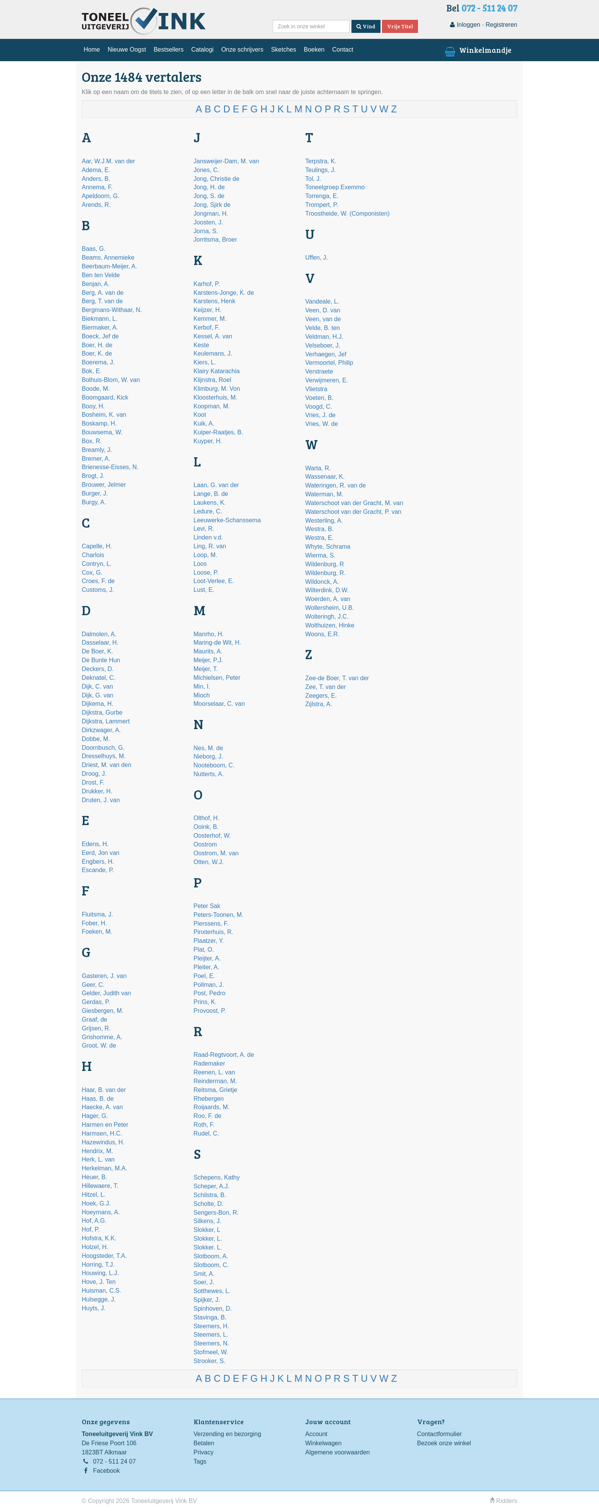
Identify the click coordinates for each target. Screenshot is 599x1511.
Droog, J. (94, 773)
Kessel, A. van (213, 336)
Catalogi (202, 49)
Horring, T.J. (98, 1264)
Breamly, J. (97, 450)
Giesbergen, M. (102, 1010)
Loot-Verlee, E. (214, 581)
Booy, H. (93, 406)
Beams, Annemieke (108, 257)
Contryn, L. (97, 564)
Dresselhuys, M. (104, 756)
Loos (200, 564)
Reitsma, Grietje (216, 1090)
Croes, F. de (98, 581)
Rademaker (209, 1063)
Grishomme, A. (102, 1037)
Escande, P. (98, 870)
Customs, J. (98, 590)
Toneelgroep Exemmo (335, 187)
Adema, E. (96, 170)
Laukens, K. (210, 502)
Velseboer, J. (322, 345)
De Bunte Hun (101, 660)
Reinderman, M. (215, 1081)
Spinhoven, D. (213, 1308)
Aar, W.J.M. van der (108, 161)
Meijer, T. (206, 669)
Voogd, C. (318, 406)
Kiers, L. (205, 362)
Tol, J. (313, 178)
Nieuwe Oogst (127, 49)
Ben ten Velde (101, 275)
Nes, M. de (208, 748)
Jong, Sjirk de (212, 204)
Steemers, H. (211, 1326)
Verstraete (319, 371)
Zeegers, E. (321, 695)
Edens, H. (95, 844)
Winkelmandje (477, 50)
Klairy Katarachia (217, 371)
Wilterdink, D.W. (327, 590)
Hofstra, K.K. (99, 1238)
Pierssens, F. (211, 923)
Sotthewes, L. (212, 1291)
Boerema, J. (98, 362)
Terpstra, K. (321, 161)
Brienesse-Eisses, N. (110, 467)
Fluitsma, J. (97, 914)
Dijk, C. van (97, 686)
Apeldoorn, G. (101, 196)
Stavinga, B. (210, 1317)
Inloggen (465, 24)
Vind (366, 26)
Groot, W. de (99, 1045)
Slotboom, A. (211, 1256)
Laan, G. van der (216, 485)
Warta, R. (318, 468)
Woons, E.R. (322, 634)
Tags (200, 1461)
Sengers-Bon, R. (216, 1212)
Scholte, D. (208, 1204)
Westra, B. (319, 529)
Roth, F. (204, 1124)
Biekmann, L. (99, 318)
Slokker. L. (208, 1247)
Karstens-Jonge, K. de (224, 292)
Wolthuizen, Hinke (330, 625)
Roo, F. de (208, 1116)
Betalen (204, 1443)
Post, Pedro (210, 993)
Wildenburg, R (324, 564)
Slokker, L (207, 1230)
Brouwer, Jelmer (104, 484)
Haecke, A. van (102, 1107)
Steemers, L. (211, 1334)
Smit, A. (204, 1274)
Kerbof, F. (207, 327)
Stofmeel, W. (211, 1352)
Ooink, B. (206, 827)
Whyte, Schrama (327, 546)
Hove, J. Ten (99, 1282)
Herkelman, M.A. (104, 1168)
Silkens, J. (208, 1221)
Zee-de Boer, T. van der (337, 678)
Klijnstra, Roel (213, 380)
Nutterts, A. (209, 774)
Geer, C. (93, 984)
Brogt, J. (93, 476)
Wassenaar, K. (325, 476)
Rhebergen (209, 1098)
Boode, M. (96, 388)
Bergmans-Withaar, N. (112, 310)
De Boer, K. (97, 651)
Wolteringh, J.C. (327, 616)
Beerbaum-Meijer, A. (109, 266)
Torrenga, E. (321, 196)
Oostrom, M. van (216, 853)
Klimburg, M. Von (217, 388)
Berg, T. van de (102, 301)
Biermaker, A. (100, 327)
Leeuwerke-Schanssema (227, 520)
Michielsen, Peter (217, 677)
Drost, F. (93, 782)
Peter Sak (207, 906)
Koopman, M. (212, 406)
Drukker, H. (97, 791)
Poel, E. (204, 976)
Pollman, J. (209, 984)
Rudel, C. (206, 1133)
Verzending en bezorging (227, 1434)
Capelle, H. (97, 546)
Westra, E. (319, 538)
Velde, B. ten (322, 328)
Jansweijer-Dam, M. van (226, 161)
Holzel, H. (95, 1247)
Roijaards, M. (212, 1107)
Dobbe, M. (96, 739)
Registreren (501, 24)
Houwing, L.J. (100, 1273)
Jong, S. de (209, 196)
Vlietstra (316, 389)
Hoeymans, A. (101, 1212)
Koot (200, 414)
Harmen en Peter (105, 1124)
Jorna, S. (206, 231)
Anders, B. (96, 178)
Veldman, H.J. (324, 336)
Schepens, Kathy (217, 1177)
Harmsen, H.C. (102, 1133)
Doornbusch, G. (103, 747)
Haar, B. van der (104, 1090)
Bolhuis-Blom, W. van (111, 380)
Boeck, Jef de (100, 336)
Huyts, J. (93, 1308)
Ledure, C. (208, 511)
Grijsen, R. (96, 1028)
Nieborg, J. (208, 756)
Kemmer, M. (210, 318)
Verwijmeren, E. (326, 380)
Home (92, 49)
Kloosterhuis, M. (216, 397)
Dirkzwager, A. (101, 730)
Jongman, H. (211, 213)
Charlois (93, 555)
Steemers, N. (211, 1343)
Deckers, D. (98, 669)
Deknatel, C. (98, 677)
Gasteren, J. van (104, 976)
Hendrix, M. (97, 1151)
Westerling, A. (324, 520)
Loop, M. (205, 555)
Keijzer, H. (208, 310)
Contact (342, 49)
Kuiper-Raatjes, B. (218, 432)
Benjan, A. (96, 284)
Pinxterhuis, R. (213, 932)
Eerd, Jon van (101, 853)
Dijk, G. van (97, 695)
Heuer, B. (94, 1177)
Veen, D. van (322, 310)
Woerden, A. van (327, 599)
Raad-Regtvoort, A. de (224, 1054)
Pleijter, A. (207, 958)
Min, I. (202, 686)
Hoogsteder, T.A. (104, 1256)
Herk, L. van (98, 1159)
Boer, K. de (97, 353)
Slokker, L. (208, 1238)
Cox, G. (92, 572)
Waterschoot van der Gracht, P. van (353, 512)
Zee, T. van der (325, 687)
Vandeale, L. (322, 301)
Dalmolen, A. (99, 634)
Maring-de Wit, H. (217, 642)
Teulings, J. (320, 170)
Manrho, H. (209, 634)
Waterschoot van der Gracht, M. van (354, 503)
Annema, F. (97, 187)
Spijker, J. (207, 1300)
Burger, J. (95, 493)
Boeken (314, 49)
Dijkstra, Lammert (106, 721)
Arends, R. (96, 204)
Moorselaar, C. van (219, 703)
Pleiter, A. (207, 967)
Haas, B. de (98, 1098)
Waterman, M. (324, 494)
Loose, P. (206, 572)
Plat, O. (204, 949)
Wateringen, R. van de (335, 485)
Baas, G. (93, 248)
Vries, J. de (320, 415)
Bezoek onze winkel (444, 1443)
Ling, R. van (210, 546)
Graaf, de (94, 1019)
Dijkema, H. (97, 703)
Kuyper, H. (208, 441)
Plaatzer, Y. (209, 940)
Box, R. (92, 441)
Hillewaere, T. (100, 1186)
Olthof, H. (207, 818)
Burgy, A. (94, 502)
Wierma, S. (320, 555)
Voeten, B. (319, 398)
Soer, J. (204, 1282)
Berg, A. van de (102, 292)
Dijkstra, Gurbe (102, 712)
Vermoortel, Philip (329, 362)
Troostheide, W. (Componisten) (347, 213)
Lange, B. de (211, 494)
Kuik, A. (204, 423)
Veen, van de (323, 319)
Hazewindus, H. (103, 1142)
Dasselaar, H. (100, 642)
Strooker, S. (210, 1361)
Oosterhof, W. (212, 835)
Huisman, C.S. (101, 1290)
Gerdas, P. (96, 1002)
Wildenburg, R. (325, 573)
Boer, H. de (97, 345)
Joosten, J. (208, 222)
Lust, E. (204, 590)
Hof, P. (91, 1229)
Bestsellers (168, 49)
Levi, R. (204, 528)
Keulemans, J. (213, 353)
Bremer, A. (96, 458)
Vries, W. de (321, 424)
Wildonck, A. (322, 581)
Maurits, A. (208, 651)
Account (316, 1434)
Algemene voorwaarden (337, 1452)
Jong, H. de (209, 187)
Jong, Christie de (217, 178)
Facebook (106, 1470)
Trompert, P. (321, 204)
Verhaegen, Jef (325, 354)
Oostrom (205, 844)
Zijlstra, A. (318, 704)
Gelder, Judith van (106, 993)
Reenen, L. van (214, 1072)
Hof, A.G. (94, 1220)
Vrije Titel (400, 26)
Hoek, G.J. (96, 1203)
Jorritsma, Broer (215, 239)
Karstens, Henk (214, 301)
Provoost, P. (210, 1010)
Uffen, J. (316, 257)
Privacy (204, 1452)
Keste (201, 345)
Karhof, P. (207, 284)
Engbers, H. (98, 861)
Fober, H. (94, 923)
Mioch (202, 695)
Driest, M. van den (106, 765)
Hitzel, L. (93, 1194)
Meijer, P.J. (208, 660)
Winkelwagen (323, 1443)
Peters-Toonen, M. (219, 914)
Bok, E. (92, 371)
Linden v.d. (208, 537)
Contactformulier (439, 1434)
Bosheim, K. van (104, 414)
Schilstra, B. (210, 1195)
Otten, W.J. (209, 862)
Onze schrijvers (242, 49)
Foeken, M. (97, 931)
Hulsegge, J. (99, 1299)
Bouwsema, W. (102, 432)
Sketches (283, 49)
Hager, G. (95, 1116)
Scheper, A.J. (212, 1186)
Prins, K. (205, 1002)
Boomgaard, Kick (105, 397)
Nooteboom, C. (214, 765)
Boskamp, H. (99, 423)
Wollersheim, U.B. (329, 607)
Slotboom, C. (211, 1265)
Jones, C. (207, 170)
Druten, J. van (101, 800)
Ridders (504, 1501)
